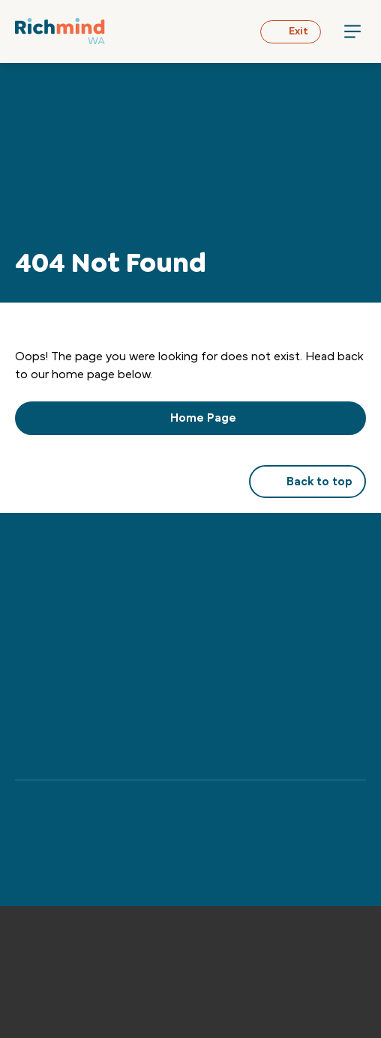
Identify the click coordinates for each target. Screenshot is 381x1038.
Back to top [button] (307, 482)
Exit (290, 31)
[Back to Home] (60, 31)
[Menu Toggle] (352, 31)
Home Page (190, 418)
